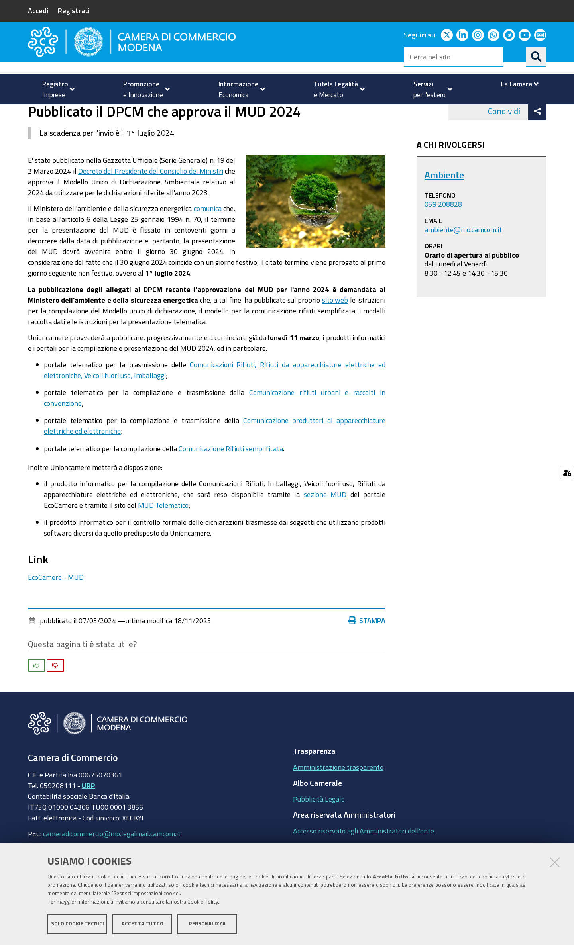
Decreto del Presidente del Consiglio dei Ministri (150, 202)
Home (33, 113)
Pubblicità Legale (319, 830)
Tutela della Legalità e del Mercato (92, 113)
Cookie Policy (202, 902)
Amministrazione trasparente (338, 798)
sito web (335, 331)
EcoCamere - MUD (56, 608)
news (200, 113)
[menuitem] (55, 89)
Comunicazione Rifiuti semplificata (231, 479)
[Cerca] (536, 57)
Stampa (367, 652)
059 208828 (443, 235)
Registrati (74, 10)
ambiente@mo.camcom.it (463, 260)
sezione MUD (325, 525)
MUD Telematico (163, 536)
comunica (208, 240)
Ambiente (167, 113)
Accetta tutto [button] (142, 924)
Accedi (38, 10)
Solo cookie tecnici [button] (77, 924)
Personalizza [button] (207, 924)
